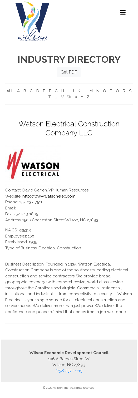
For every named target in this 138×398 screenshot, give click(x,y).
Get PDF (69, 72)
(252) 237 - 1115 (69, 370)
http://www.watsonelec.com (48, 196)
